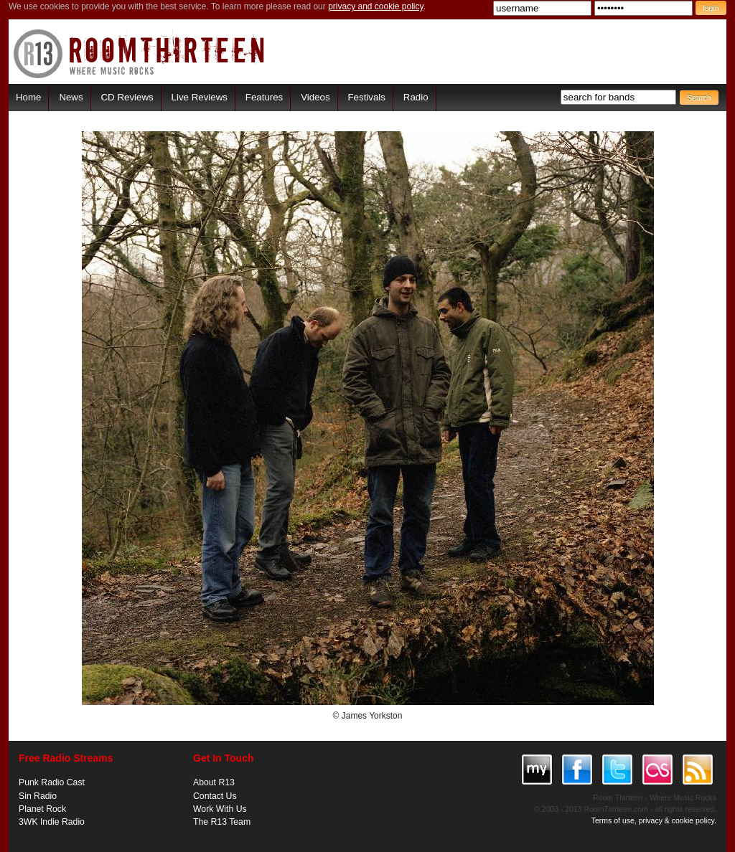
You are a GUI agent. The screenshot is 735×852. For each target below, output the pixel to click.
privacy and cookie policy (375, 6)
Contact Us (215, 796)
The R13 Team (222, 822)
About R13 (214, 782)
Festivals (366, 97)
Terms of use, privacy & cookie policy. (653, 820)
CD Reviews (127, 97)
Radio (416, 97)
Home (28, 97)
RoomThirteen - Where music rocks (140, 53)
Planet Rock (42, 809)
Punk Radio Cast (52, 782)
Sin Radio (38, 796)
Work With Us (220, 809)
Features (264, 97)
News (71, 97)
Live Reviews (200, 97)
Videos (315, 97)
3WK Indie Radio (52, 822)
